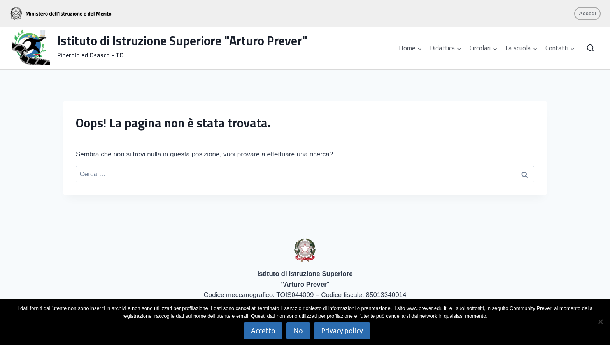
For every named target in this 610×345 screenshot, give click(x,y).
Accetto (263, 330)
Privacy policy (342, 330)
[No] (600, 322)
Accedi (587, 13)
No (298, 330)
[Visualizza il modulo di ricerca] (590, 48)
